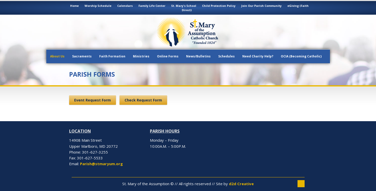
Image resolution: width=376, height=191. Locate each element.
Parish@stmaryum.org (101, 163)
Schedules (226, 56)
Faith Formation (112, 56)
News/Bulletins (198, 56)
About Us (57, 56)
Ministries (141, 56)
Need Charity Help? (257, 56)
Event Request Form (92, 100)
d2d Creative (241, 183)
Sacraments (82, 56)
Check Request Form (143, 100)
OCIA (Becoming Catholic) (301, 56)
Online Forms (168, 56)
